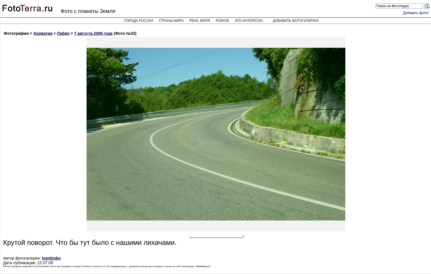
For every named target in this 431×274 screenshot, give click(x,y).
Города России (138, 20)
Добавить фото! (415, 13)
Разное (222, 20)
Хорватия (42, 33)
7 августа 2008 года (93, 33)
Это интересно (249, 20)
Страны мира (171, 20)
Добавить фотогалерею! (296, 20)
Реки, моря (199, 20)
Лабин (63, 33)
